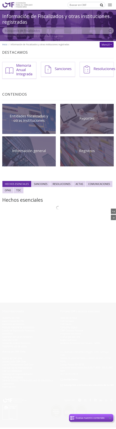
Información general (29, 150)
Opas (8, 190)
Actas (79, 184)
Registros (87, 150)
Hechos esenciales (17, 184)
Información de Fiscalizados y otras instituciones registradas (56, 19)
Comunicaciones (99, 184)
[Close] (109, 417)
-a (114, 217)
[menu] (110, 4)
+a (114, 211)
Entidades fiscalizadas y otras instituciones (29, 118)
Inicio (4, 44)
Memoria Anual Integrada (24, 70)
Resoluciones (104, 68)
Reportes (87, 118)
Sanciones (63, 68)
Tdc (18, 190)
